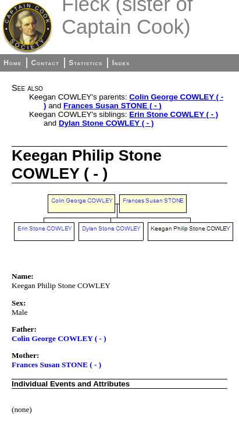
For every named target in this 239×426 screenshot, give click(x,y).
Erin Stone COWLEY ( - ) (173, 114)
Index (121, 63)
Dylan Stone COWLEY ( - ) (106, 123)
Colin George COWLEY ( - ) (59, 338)
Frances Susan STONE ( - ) (112, 105)
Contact (45, 63)
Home (12, 63)
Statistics (85, 63)
